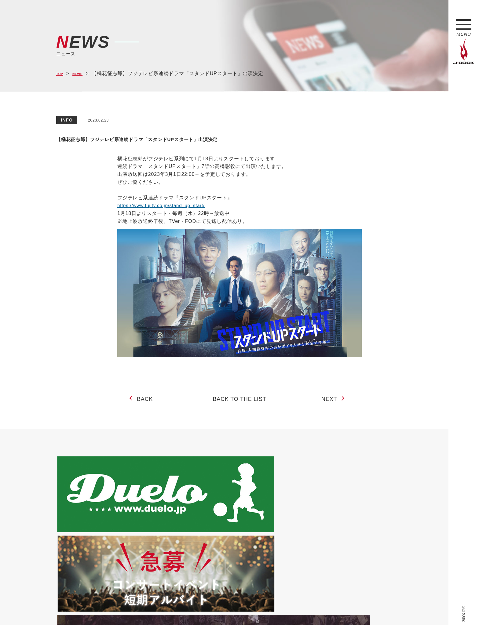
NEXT (331, 404)
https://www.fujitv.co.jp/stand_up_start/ (163, 205)
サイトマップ (157, 609)
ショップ (185, 609)
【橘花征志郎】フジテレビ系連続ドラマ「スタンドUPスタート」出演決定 (226, 137)
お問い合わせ (214, 609)
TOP (61, 73)
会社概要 (128, 609)
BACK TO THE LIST (240, 404)
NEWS (84, 73)
